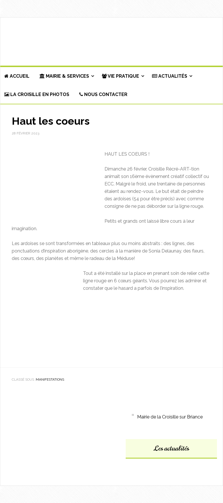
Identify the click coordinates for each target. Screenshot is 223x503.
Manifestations (50, 379)
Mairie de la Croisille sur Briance (170, 417)
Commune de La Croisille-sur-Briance (111, 41)
